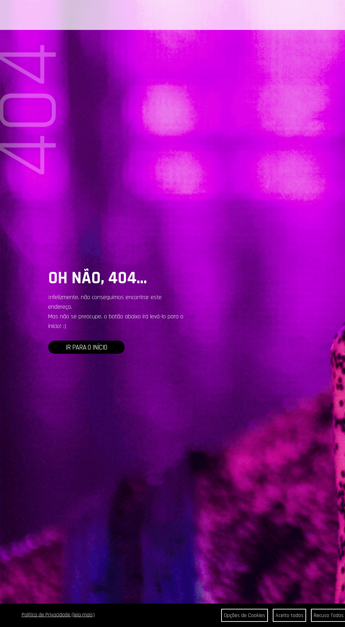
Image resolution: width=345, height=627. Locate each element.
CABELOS (61, 15)
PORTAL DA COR (92, 15)
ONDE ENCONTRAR (186, 15)
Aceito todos (289, 615)
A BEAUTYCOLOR (128, 15)
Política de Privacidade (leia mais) (58, 614)
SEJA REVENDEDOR (231, 15)
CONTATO (156, 15)
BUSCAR (319, 15)
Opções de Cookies (244, 615)
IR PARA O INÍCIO (86, 347)
